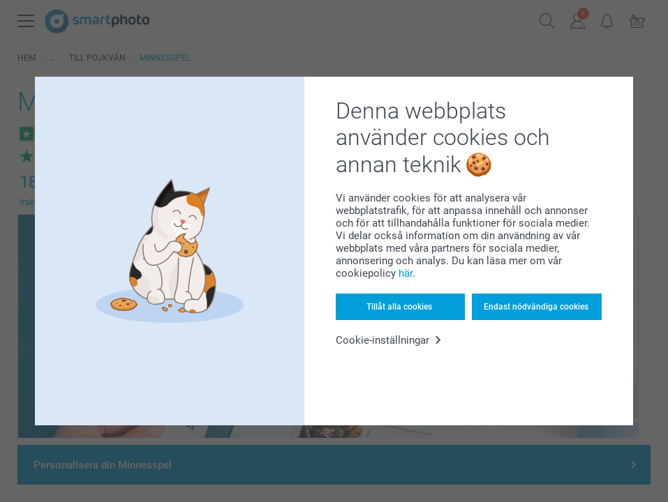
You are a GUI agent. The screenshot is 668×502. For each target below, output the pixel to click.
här (406, 273)
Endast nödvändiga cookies (536, 307)
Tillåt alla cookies (399, 307)
